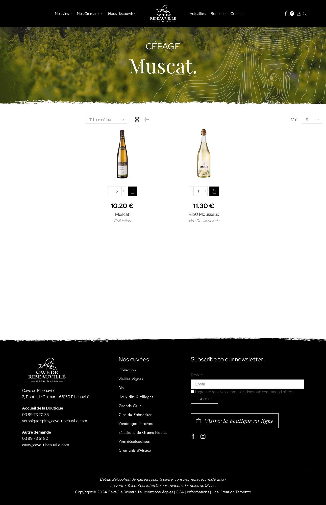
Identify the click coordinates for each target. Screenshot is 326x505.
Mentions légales (158, 492)
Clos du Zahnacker (135, 414)
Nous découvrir (122, 13)
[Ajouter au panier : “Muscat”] (132, 191)
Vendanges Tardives (136, 423)
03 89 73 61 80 (35, 438)
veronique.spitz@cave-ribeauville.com (54, 420)
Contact (237, 13)
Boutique (218, 13)
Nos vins (63, 13)
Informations (198, 492)
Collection (122, 220)
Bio (121, 387)
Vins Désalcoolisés (203, 220)
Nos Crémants (90, 13)
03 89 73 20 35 (35, 414)
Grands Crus (130, 405)
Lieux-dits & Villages (136, 396)
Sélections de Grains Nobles (143, 432)
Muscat (122, 214)
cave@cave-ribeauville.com (45, 444)
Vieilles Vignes (131, 379)
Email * (197, 375)
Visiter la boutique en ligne (239, 421)
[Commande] (106, 120)
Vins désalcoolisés (134, 441)
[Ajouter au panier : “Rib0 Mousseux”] (214, 191)
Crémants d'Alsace (135, 450)
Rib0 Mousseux (203, 214)
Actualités (198, 13)
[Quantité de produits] (116, 191)
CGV (180, 492)
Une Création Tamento (231, 492)
